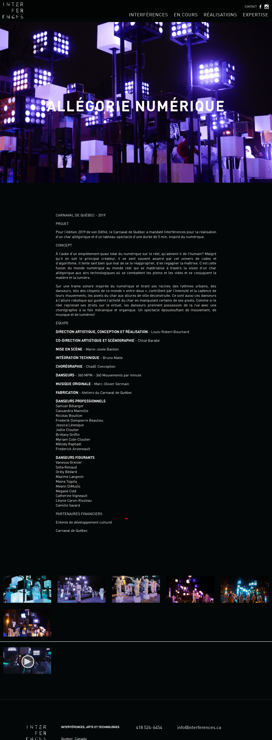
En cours (186, 15)
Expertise (255, 15)
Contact (251, 7)
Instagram (266, 6)
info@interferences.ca (199, 728)
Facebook (260, 6)
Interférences (148, 15)
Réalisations (220, 15)
